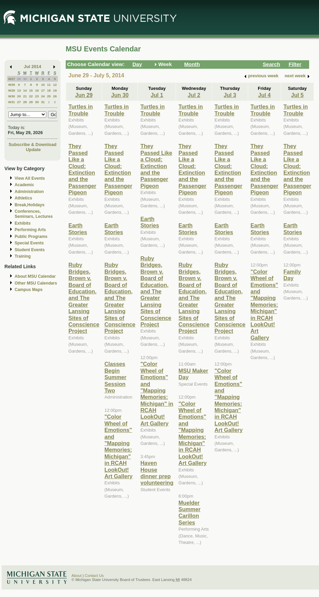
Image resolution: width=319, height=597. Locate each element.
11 (49, 84)
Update (33, 149)
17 (43, 90)
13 (19, 90)
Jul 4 (264, 95)
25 (49, 96)
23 (37, 96)
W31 (11, 102)
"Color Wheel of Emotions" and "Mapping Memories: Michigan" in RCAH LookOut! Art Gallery (119, 446)
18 (49, 90)
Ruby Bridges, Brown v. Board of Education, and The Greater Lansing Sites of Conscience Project (83, 298)
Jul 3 (230, 95)
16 (37, 90)
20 (19, 96)
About (76, 576)
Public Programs (31, 236)
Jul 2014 (32, 66)
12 (55, 84)
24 (43, 96)
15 (31, 90)
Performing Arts (30, 229)
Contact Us (94, 576)
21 (25, 96)
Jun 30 (119, 95)
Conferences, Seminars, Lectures (34, 214)
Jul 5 (297, 95)
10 (43, 84)
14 (25, 90)
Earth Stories (77, 228)
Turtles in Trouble (80, 109)
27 (19, 102)
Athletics (23, 198)
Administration (29, 191)
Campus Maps (29, 289)
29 (19, 79)
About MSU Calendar (35, 276)
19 (55, 90)
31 (43, 102)
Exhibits (23, 223)
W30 (11, 96)
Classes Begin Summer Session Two (116, 377)
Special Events (29, 243)
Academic (24, 184)
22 (31, 96)
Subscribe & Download (33, 144)
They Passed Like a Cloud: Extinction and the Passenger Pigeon (82, 169)
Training (23, 256)
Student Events (30, 249)
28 (25, 102)
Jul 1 (156, 95)
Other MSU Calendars (36, 283)
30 (25, 79)
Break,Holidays (30, 205)
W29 (11, 90)
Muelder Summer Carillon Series (189, 513)
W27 (11, 79)
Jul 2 (194, 95)
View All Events (30, 178)
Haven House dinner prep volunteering (156, 473)
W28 (11, 84)
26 (55, 96)
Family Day (292, 275)
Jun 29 (84, 95)
